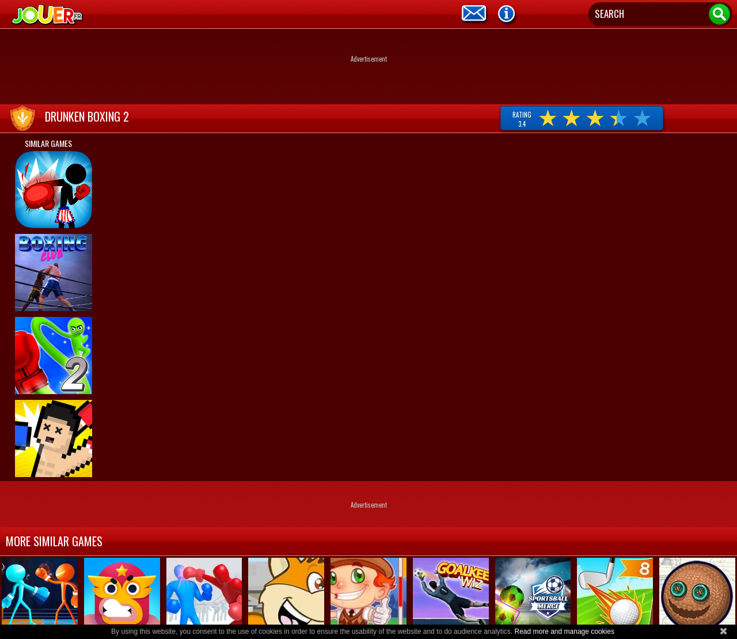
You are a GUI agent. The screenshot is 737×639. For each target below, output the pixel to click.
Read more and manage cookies (564, 631)
